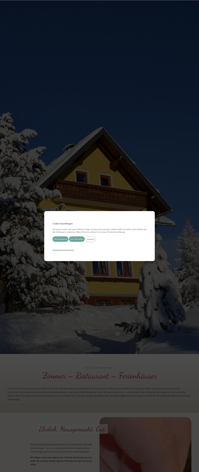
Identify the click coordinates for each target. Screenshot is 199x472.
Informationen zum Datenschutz (63, 250)
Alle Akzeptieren (60, 239)
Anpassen (90, 239)
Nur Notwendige (76, 239)
